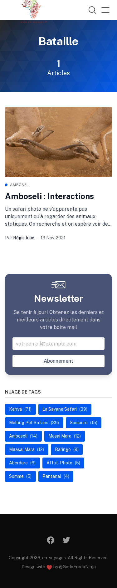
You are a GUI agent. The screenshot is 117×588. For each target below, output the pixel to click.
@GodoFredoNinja (77, 566)
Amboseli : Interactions (49, 196)
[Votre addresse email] (58, 343)
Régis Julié (23, 237)
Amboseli (20, 185)
